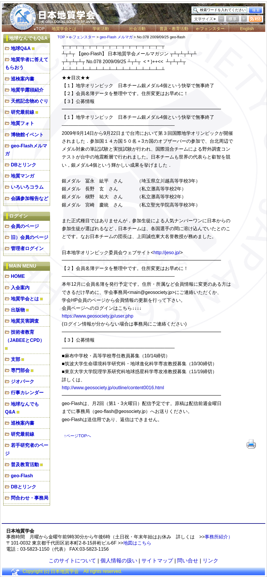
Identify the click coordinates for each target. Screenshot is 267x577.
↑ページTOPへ (77, 435)
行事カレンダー (27, 392)
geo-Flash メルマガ (116, 37)
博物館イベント (27, 134)
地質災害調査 (25, 320)
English (247, 28)
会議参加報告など (29, 198)
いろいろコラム (27, 187)
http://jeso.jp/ (166, 252)
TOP (61, 37)
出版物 (18, 309)
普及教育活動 (25, 464)
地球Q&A (21, 48)
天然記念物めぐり (29, 101)
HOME (18, 276)
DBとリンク (23, 164)
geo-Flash (22, 475)
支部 (15, 359)
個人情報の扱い (118, 561)
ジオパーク (22, 381)
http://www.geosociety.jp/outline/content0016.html (113, 387)
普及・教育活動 (174, 28)
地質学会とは (64, 28)
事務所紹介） (219, 536)
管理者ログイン (27, 248)
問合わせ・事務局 (29, 497)
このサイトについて (72, 561)
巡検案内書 (22, 78)
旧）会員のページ (29, 237)
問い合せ (187, 561)
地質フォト (22, 123)
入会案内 (20, 287)
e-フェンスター (210, 28)
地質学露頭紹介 (27, 89)
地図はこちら (137, 542)
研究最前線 (22, 112)
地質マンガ (22, 175)
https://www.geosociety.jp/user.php (97, 316)
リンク (210, 561)
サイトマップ (157, 561)
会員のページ (25, 226)
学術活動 (101, 28)
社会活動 (137, 28)
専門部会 (20, 370)
